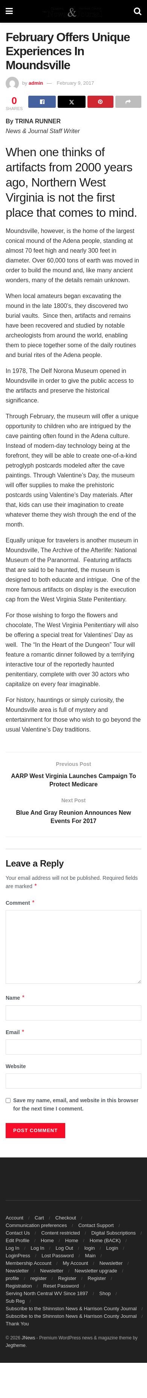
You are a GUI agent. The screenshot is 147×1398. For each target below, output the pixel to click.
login (89, 1248)
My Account (75, 1263)
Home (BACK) (105, 1241)
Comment (20, 903)
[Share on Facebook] (42, 102)
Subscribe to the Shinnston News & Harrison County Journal (71, 1309)
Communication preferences (36, 1226)
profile (12, 1279)
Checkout (65, 1218)
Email (15, 1032)
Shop (104, 1294)
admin (36, 83)
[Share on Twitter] (71, 102)
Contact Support (96, 1226)
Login (112, 1248)
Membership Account (28, 1263)
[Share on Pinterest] (100, 102)
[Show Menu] (9, 11)
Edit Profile (17, 1241)
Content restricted (60, 1233)
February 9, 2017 (75, 83)
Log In (12, 1248)
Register (67, 1279)
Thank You (17, 1324)
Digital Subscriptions (113, 1233)
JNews (28, 1338)
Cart (39, 1218)
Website (16, 1067)
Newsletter (111, 1263)
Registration (19, 1286)
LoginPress (18, 1256)
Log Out (64, 1248)
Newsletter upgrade (96, 1271)
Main (90, 1256)
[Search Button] (137, 11)
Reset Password (61, 1286)
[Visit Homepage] (73, 11)
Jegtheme (16, 1345)
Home (47, 1241)
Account (14, 1218)
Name (15, 998)
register (39, 1279)
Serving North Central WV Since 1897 (47, 1294)
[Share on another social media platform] (128, 102)
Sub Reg (15, 1301)
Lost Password (57, 1256)
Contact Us (18, 1233)
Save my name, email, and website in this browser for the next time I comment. (75, 1104)
